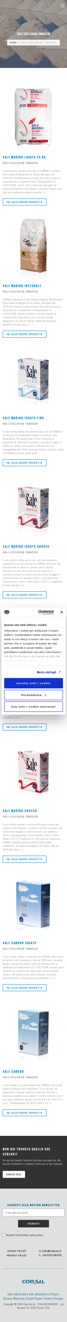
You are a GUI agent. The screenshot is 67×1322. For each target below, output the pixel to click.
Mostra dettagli (46, 672)
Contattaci (13, 1174)
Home (13, 42)
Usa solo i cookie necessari (33, 706)
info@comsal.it (50, 1251)
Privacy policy (17, 1255)
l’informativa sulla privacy (29, 1235)
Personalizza (33, 694)
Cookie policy (16, 1250)
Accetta (24, 1235)
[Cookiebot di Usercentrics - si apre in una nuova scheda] (40, 612)
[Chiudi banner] (61, 612)
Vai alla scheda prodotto (25, 201)
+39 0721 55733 (50, 1255)
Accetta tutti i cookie (33, 683)
